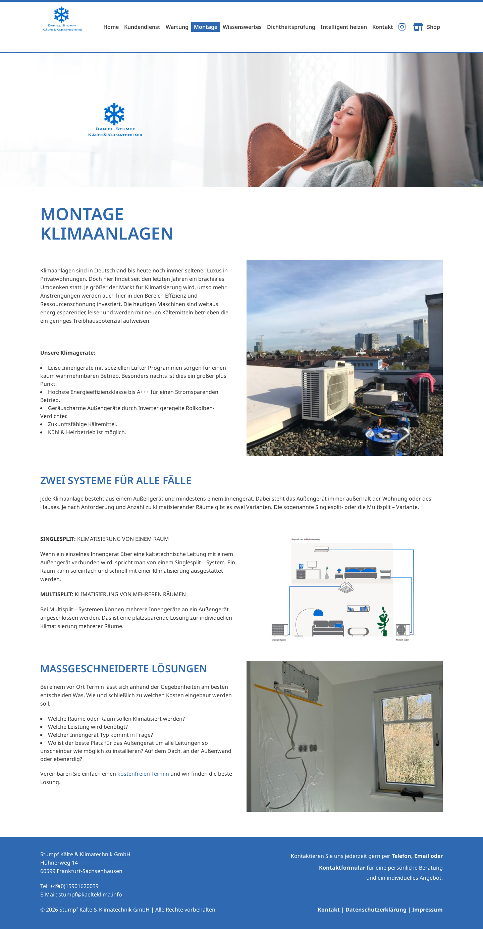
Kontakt (329, 909)
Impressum (427, 909)
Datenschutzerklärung (376, 909)
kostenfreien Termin (143, 773)
